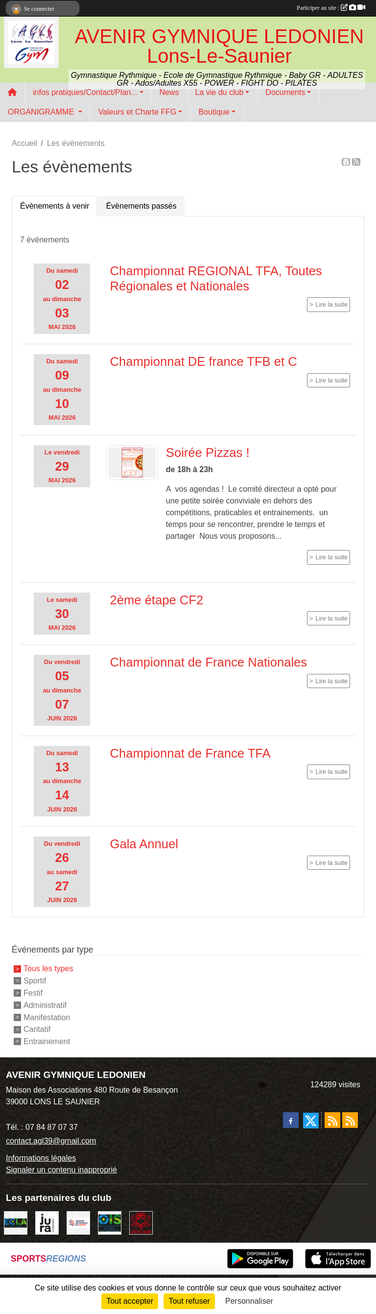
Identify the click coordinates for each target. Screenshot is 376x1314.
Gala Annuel (144, 844)
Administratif (45, 1005)
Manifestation (47, 1017)
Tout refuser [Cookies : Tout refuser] (189, 1301)
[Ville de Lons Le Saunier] (141, 1222)
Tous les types (48, 968)
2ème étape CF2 (157, 600)
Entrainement (47, 1041)
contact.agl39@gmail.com (51, 1141)
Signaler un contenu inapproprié (61, 1170)
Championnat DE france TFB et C (203, 361)
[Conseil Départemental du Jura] (47, 1222)
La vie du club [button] (219, 92)
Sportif (35, 981)
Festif (33, 993)
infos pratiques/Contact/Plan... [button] (85, 92)
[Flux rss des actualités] (332, 1120)
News (169, 92)
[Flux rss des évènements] (350, 1120)
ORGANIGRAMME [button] (42, 112)
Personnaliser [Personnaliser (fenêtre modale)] (249, 1301)
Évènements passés (141, 206)
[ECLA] (15, 1222)
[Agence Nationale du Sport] (78, 1222)
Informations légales (41, 1158)
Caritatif (37, 1029)
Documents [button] (285, 92)
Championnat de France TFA (190, 753)
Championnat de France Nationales (208, 662)
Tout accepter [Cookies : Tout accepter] (129, 1301)
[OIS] (109, 1222)
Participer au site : (331, 7)
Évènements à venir (54, 206)
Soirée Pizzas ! (208, 452)
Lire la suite (332, 304)
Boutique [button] (213, 112)
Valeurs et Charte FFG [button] (137, 112)
